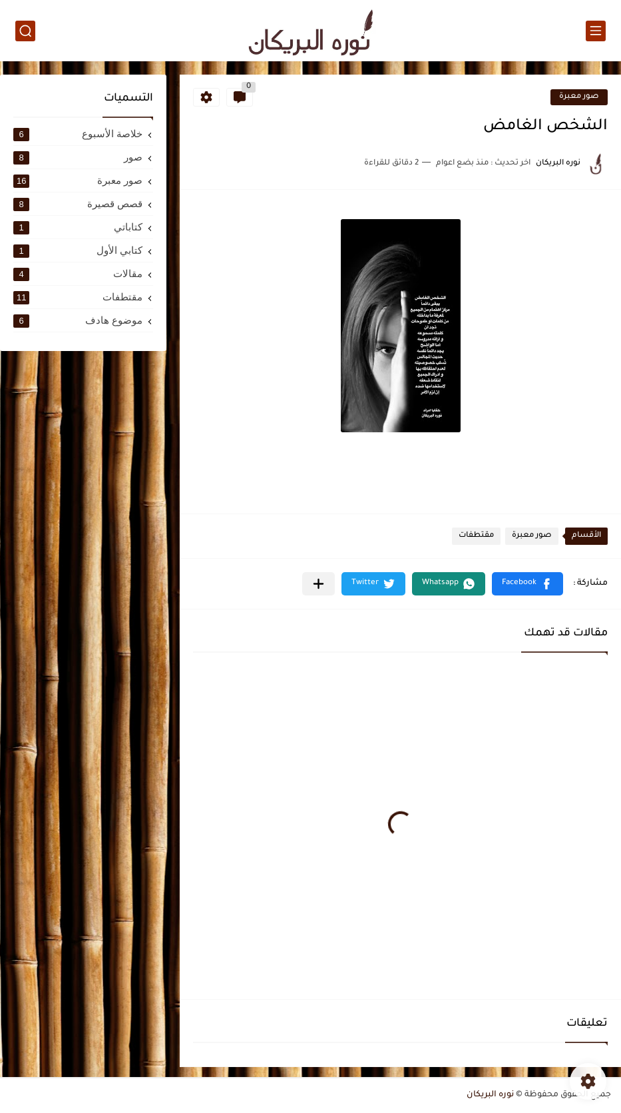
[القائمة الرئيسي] (596, 31)
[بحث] (25, 31)
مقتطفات (476, 536)
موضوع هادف (77, 320)
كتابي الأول (77, 250)
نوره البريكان (490, 1095)
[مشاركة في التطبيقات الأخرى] (318, 583)
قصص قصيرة (77, 204)
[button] (527, 583)
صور (77, 157)
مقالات (77, 274)
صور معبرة (579, 97)
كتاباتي (77, 227)
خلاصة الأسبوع (77, 134)
